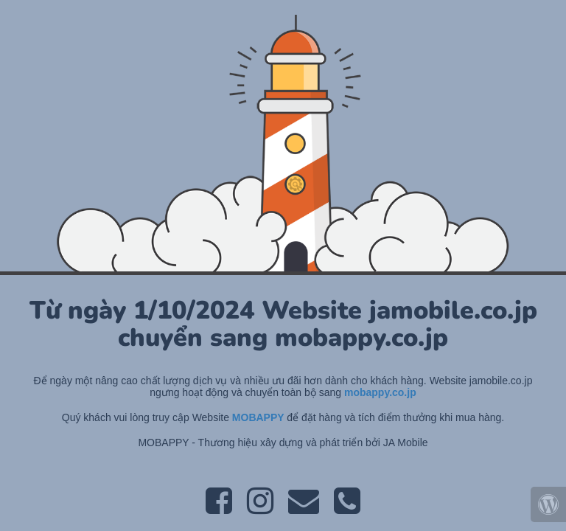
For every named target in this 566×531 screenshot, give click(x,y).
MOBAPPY (259, 417)
